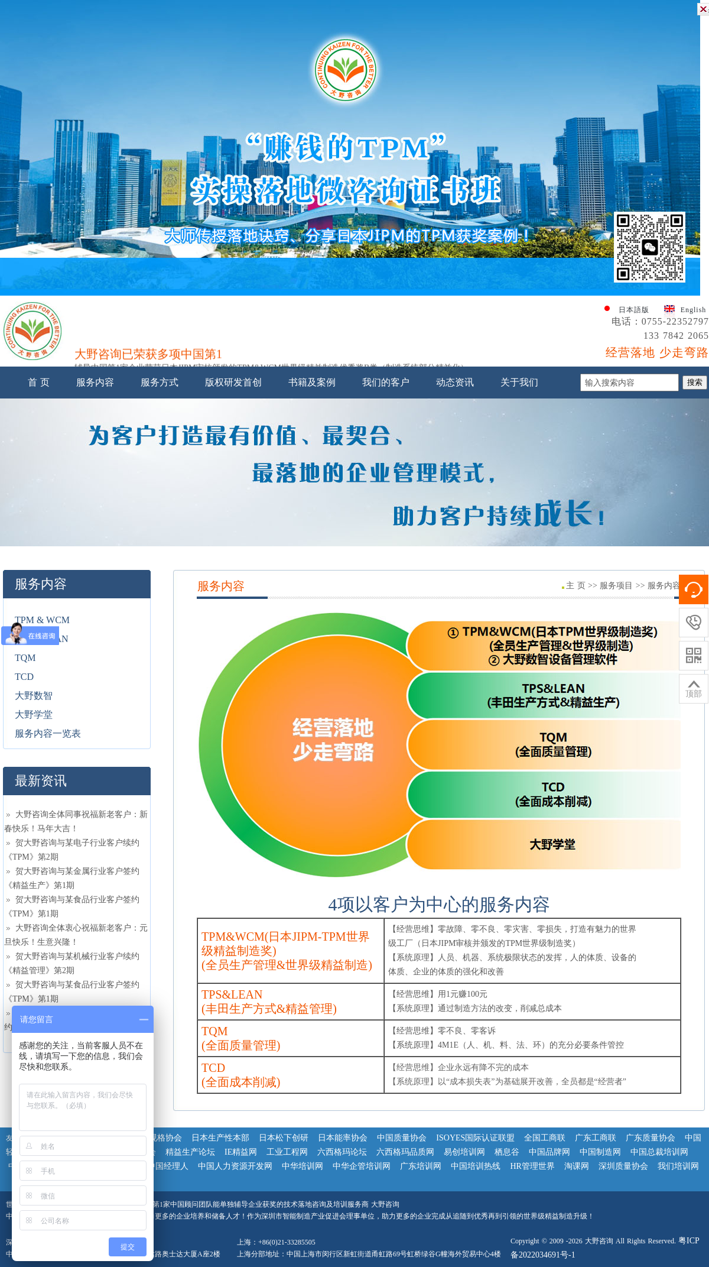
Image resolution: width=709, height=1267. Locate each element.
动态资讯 (455, 382)
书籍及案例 (312, 382)
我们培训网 (678, 1166)
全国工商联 (544, 1137)
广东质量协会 (650, 1137)
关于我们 (519, 382)
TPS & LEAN (42, 639)
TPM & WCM (42, 620)
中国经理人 (167, 1166)
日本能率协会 (342, 1137)
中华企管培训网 (362, 1166)
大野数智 (34, 696)
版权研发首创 (233, 382)
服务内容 (95, 382)
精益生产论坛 (190, 1152)
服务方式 (159, 382)
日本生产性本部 (220, 1137)
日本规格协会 (157, 1137)
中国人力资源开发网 (235, 1166)
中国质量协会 (402, 1137)
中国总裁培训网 (659, 1152)
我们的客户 (385, 382)
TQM (25, 658)
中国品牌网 (549, 1152)
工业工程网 (287, 1152)
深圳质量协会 (623, 1166)
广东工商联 (595, 1137)
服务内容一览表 (48, 733)
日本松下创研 (283, 1137)
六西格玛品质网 (405, 1152)
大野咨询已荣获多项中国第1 (148, 357)
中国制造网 (600, 1152)
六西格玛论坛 (342, 1152)
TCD (24, 677)
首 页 (39, 382)
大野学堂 (34, 714)
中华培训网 (302, 1166)
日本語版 (634, 310)
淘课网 (576, 1166)
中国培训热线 (475, 1166)
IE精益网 (241, 1152)
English (694, 310)
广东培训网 (420, 1166)
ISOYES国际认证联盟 (475, 1137)
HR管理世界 (532, 1166)
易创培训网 (464, 1152)
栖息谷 (507, 1152)
